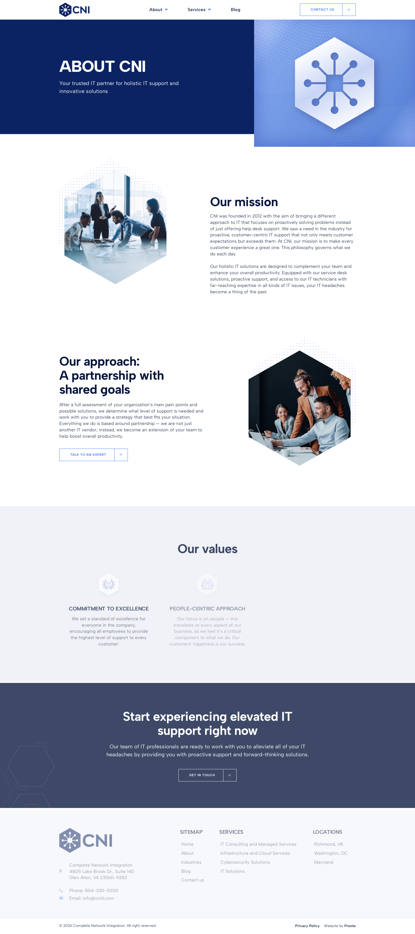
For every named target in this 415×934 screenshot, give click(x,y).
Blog (235, 9)
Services (199, 10)
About (158, 10)
